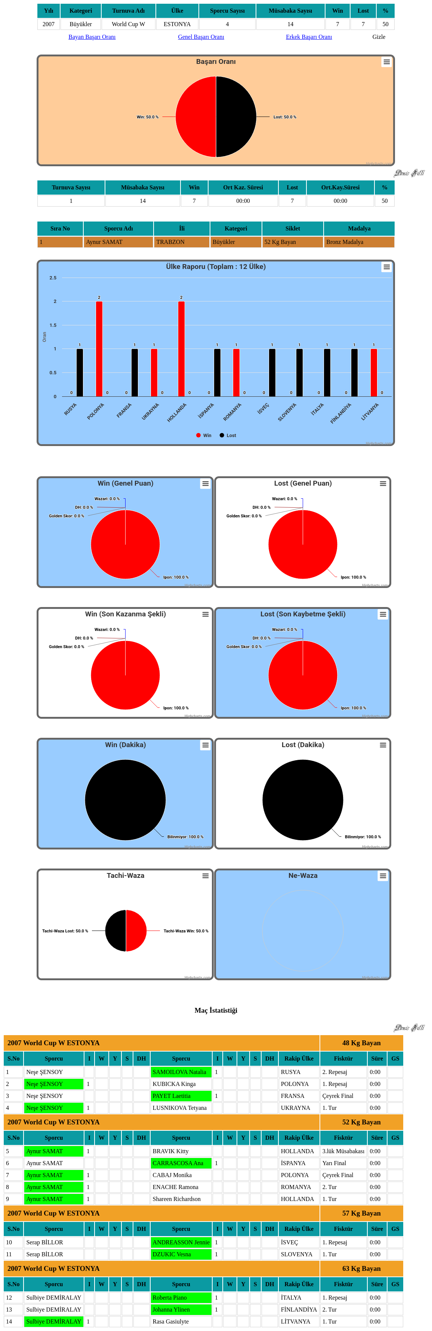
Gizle (379, 37)
